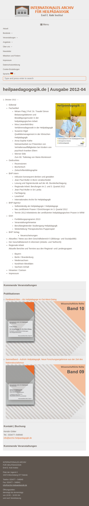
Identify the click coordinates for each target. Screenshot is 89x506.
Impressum (7, 60)
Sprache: (8, 74)
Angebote (6, 42)
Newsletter (7, 51)
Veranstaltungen (9, 38)
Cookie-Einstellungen (11, 69)
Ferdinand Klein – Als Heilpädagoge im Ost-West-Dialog (31, 299)
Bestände (6, 33)
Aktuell (5, 29)
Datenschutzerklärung (11, 65)
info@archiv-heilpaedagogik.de (18, 438)
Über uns (6, 47)
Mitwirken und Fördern (11, 56)
